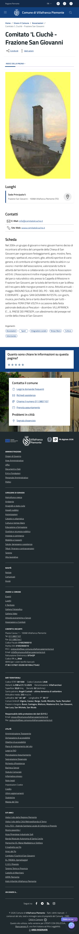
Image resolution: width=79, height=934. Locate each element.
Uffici (7, 464)
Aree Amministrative (14, 460)
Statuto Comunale (13, 771)
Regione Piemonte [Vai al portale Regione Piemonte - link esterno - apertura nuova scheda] (12, 3)
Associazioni (37, 23)
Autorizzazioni (11, 514)
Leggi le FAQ (10, 750)
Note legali (10, 780)
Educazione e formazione (16, 527)
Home (8, 23)
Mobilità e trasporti (13, 540)
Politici (8, 481)
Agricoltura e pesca (13, 497)
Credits (8, 789)
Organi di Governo (13, 456)
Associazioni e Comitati (15, 622)
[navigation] (5, 12)
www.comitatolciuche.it (33, 227)
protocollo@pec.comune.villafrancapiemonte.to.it (32, 649)
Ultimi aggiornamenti (14, 793)
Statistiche (10, 797)
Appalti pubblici (12, 510)
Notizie (8, 572)
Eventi (8, 596)
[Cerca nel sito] (70, 12)
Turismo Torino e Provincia (16, 868)
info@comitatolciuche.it (31, 221)
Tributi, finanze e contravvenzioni (19, 548)
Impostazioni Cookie (14, 784)
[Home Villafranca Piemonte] (37, 12)
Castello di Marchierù (14, 872)
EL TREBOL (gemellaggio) (16, 859)
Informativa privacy (13, 776)
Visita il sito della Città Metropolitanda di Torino (26, 821)
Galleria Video (11, 613)
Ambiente (9, 501)
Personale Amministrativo (16, 477)
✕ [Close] (75, 919)
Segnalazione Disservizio (16, 759)
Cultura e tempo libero (15, 522)
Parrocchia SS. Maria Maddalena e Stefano (24, 842)
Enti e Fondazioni (12, 473)
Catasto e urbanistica (14, 518)
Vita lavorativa (11, 557)
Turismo (8, 552)
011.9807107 (15, 636)
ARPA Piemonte (12, 877)
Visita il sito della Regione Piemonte (21, 817)
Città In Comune (36, 919)
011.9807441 (15, 639)
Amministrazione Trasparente (18, 733)
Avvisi (7, 581)
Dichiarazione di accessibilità (17, 737)
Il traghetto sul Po (13, 847)
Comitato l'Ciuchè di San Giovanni (20, 855)
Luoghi (8, 600)
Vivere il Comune (21, 23)
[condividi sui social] (12, 51)
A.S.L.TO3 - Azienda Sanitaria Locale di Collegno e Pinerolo (31, 825)
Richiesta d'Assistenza (15, 763)
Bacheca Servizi (12, 767)
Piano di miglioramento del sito (18, 746)
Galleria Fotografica (13, 609)
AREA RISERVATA (38, 929)
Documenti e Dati (13, 469)
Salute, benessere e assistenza (18, 544)
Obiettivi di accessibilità (15, 742)
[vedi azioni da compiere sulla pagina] (26, 51)
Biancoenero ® (21, 926)
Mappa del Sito (11, 801)
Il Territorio (9, 605)
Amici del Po (10, 851)
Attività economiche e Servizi (18, 617)
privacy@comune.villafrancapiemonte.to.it (29, 717)
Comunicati (10, 576)
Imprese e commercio (14, 535)
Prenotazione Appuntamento (18, 754)
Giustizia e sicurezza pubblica (17, 531)
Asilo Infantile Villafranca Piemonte (20, 881)
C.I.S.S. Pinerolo (12, 864)
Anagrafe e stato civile (15, 505)
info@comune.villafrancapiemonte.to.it (28, 652)
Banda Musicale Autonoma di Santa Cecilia (24, 838)
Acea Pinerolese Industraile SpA (19, 834)
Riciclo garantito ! (13, 830)
